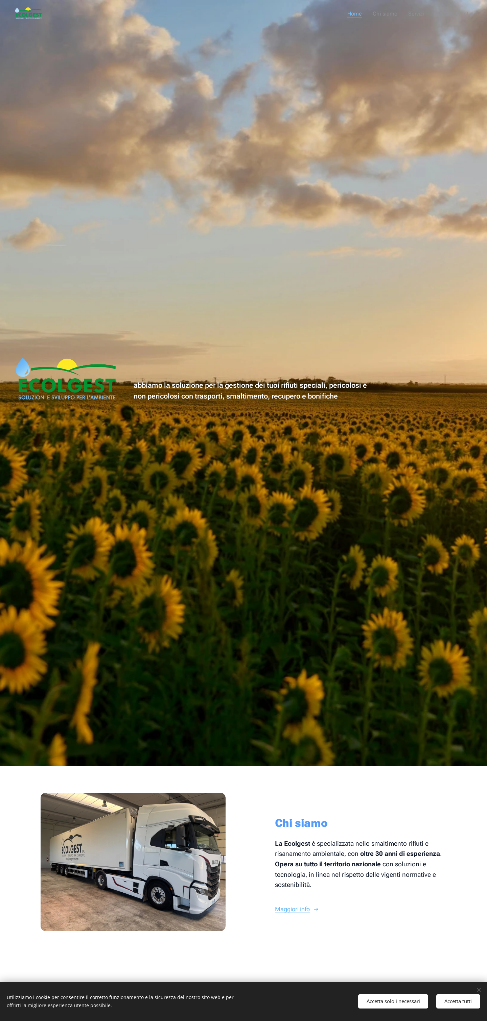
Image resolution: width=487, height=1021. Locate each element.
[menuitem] (363, 13)
